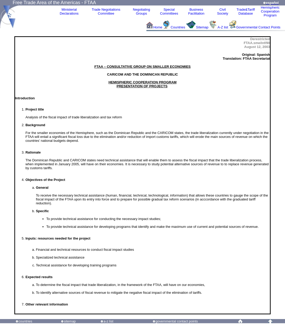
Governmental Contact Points (258, 27)
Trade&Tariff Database (246, 11)
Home (157, 27)
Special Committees (169, 11)
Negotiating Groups (141, 11)
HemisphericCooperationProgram (270, 11)
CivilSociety (222, 11)
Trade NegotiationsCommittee (106, 11)
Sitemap (202, 27)
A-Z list (223, 27)
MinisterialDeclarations (69, 11)
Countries (178, 27)
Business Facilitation (196, 11)
